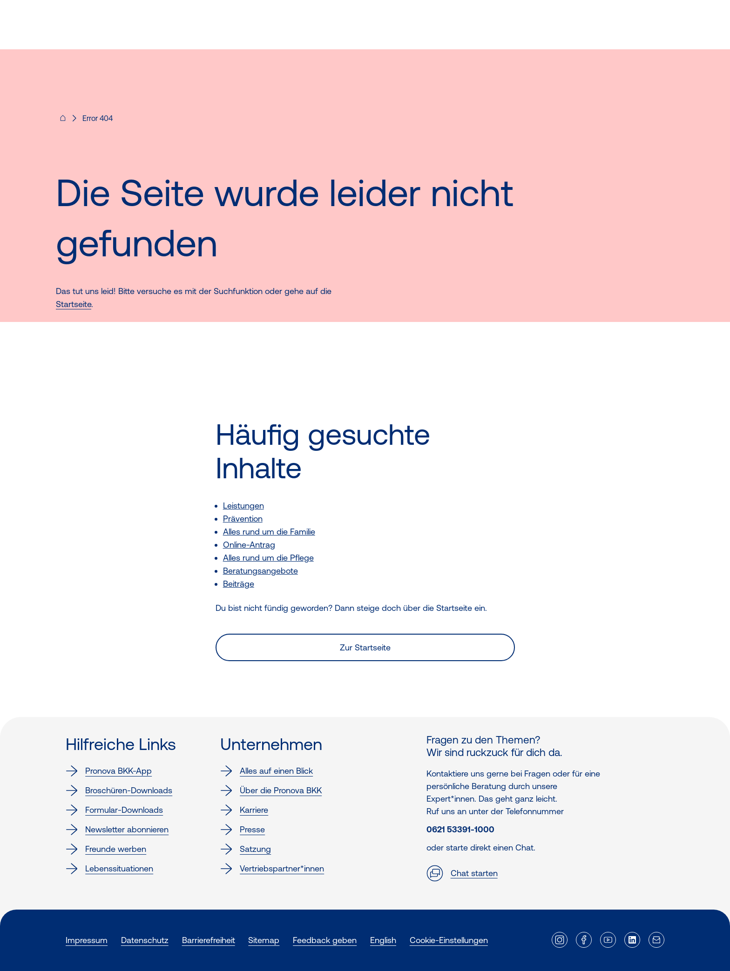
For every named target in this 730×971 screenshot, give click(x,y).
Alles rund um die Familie (269, 531)
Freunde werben (106, 849)
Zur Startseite (365, 647)
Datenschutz (145, 940)
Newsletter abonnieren (117, 829)
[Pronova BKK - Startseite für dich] (62, 121)
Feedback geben (325, 940)
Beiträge (238, 584)
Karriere (244, 810)
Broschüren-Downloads (119, 790)
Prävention (243, 518)
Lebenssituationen (109, 868)
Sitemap (263, 940)
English (383, 940)
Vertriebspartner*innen (272, 868)
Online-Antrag (249, 544)
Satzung (245, 849)
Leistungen (243, 505)
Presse (242, 829)
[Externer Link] (560, 940)
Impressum (87, 940)
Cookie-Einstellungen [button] (449, 940)
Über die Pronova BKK (271, 790)
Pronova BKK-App (109, 771)
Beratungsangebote (260, 571)
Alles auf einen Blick (266, 771)
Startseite (73, 304)
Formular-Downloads (114, 810)
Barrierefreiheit (208, 940)
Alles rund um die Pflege (268, 558)
